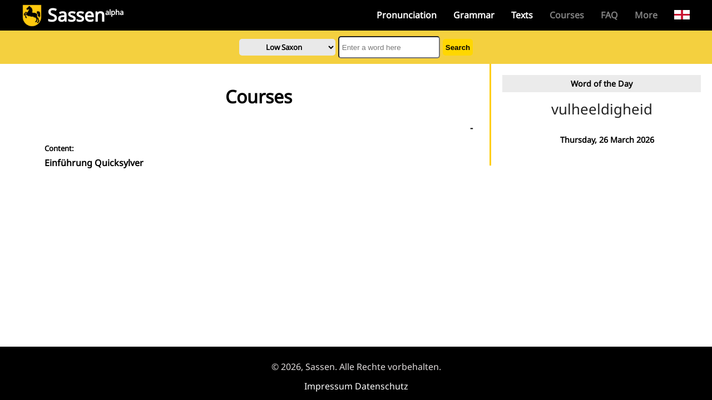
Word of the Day (601, 83)
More (646, 15)
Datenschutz (381, 386)
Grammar (474, 15)
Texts (522, 15)
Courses (567, 15)
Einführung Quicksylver (94, 163)
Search (458, 47)
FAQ (609, 15)
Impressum (328, 386)
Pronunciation (407, 15)
